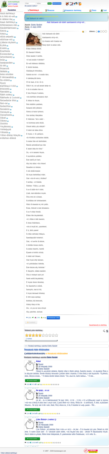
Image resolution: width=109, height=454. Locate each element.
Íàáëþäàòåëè (6, 63)
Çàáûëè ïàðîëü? (31, 6)
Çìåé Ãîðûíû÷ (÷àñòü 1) (46, 419)
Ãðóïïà (3, 31)
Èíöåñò (3, 48)
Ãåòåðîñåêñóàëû (8, 28)
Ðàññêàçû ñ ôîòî (8, 86)
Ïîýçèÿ (3, 83)
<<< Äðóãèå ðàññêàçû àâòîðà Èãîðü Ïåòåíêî (41, 346)
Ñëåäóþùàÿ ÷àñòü (53, 317)
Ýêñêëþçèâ (5, 129)
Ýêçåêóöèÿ (5, 126)
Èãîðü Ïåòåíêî (36, 25)
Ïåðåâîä (3, 71)
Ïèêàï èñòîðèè (6, 74)
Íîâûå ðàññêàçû (7, 13)
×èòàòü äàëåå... (32, 380)
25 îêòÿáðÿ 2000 (45, 396)
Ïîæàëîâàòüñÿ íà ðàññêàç (98, 325)
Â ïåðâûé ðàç (6, 19)
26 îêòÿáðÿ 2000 (45, 367)
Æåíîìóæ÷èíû (6, 39)
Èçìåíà (3, 45)
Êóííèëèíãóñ (6, 54)
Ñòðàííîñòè (5, 106)
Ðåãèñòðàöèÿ (57, 3)
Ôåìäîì (3, 118)
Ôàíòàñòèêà (6, 115)
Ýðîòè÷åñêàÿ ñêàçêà (10, 135)
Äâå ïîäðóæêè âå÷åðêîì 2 (35, 18)
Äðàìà (3, 34)
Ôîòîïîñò (4, 123)
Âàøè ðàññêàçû (7, 22)
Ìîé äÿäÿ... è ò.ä (42, 390)
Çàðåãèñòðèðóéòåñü (34, 353)
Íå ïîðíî (3, 65)
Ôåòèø (3, 121)
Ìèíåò (2, 60)
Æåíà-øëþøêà (6, 36)
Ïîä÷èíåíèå (5, 80)
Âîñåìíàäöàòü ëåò (8, 25)
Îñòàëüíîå (4, 68)
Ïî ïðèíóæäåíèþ (7, 77)
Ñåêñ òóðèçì (6, 94)
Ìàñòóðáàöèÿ (6, 57)
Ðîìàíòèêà (4, 89)
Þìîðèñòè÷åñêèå (8, 138)
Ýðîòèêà (4, 132)
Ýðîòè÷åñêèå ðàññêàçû (9, 453)
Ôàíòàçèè (4, 112)
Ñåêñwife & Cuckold (9, 97)
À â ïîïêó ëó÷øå (7, 16)
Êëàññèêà (5, 51)
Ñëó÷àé (4, 103)
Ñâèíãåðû (4, 92)
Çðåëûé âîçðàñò (8, 42)
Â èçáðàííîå (31, 322)
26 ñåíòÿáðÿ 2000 (45, 425)
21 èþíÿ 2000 (35, 27)
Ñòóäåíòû (4, 109)
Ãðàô (38, 361)
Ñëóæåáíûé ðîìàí (8, 100)
